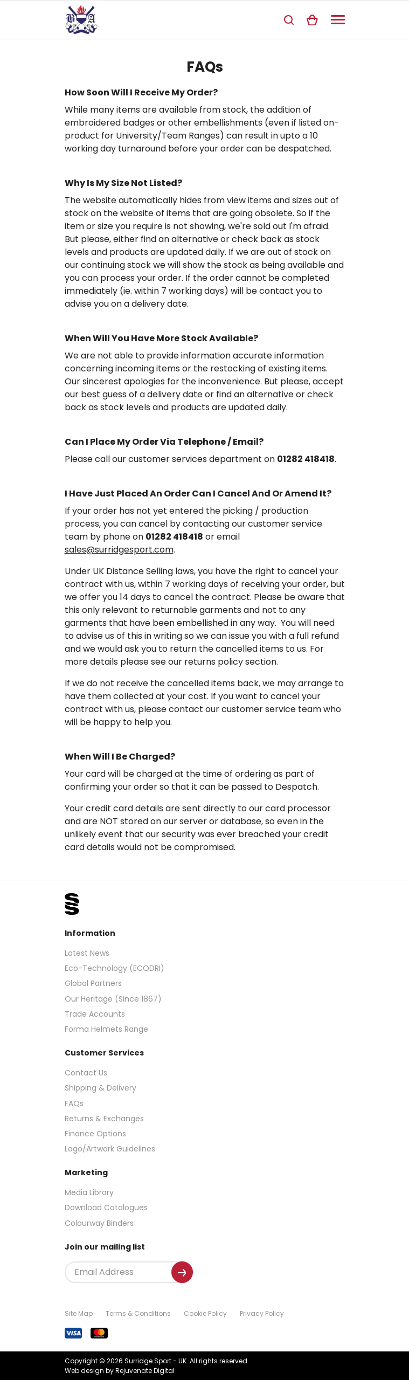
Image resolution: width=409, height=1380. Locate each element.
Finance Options (95, 1133)
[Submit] (182, 1272)
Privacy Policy (262, 1313)
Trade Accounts (95, 1014)
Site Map (79, 1313)
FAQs (74, 1103)
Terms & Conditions (138, 1313)
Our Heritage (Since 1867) (113, 998)
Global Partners (93, 983)
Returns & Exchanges (104, 1118)
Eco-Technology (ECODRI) (114, 968)
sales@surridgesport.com (119, 549)
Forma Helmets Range (106, 1029)
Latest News (87, 953)
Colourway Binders (99, 1223)
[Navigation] (338, 19)
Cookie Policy (205, 1313)
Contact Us (86, 1072)
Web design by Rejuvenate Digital (120, 1370)
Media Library (89, 1192)
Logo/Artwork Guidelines (110, 1148)
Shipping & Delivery (100, 1087)
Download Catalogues (106, 1207)
